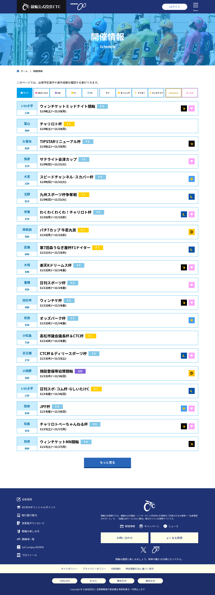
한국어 (93, 580)
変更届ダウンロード (33, 523)
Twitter (143, 549)
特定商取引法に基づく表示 (140, 568)
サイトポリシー (69, 568)
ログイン (174, 7)
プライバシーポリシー (94, 568)
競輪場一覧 (28, 539)
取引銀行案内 (29, 515)
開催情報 (130, 526)
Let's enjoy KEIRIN (33, 547)
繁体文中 (121, 580)
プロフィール (29, 555)
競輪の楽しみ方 (30, 531)
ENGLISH (65, 580)
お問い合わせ (125, 538)
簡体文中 (150, 580)
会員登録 (27, 499)
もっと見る (107, 462)
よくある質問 (174, 538)
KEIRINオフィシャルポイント (39, 507)
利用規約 (116, 568)
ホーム (24, 71)
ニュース (173, 526)
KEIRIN (156, 549)
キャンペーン (151, 526)
